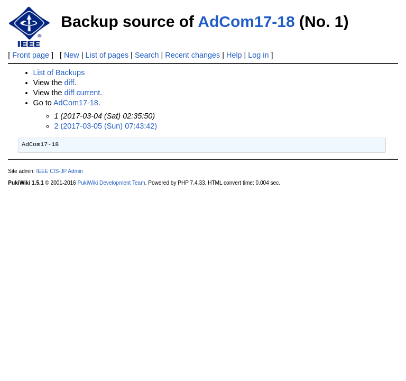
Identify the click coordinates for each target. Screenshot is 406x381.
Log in (258, 55)
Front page (30, 55)
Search (147, 55)
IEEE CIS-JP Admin (59, 171)
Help (234, 55)
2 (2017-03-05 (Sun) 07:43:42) (105, 126)
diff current (82, 92)
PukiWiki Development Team (111, 183)
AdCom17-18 (246, 21)
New (71, 55)
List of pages (107, 55)
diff (69, 82)
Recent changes (192, 55)
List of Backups (59, 72)
